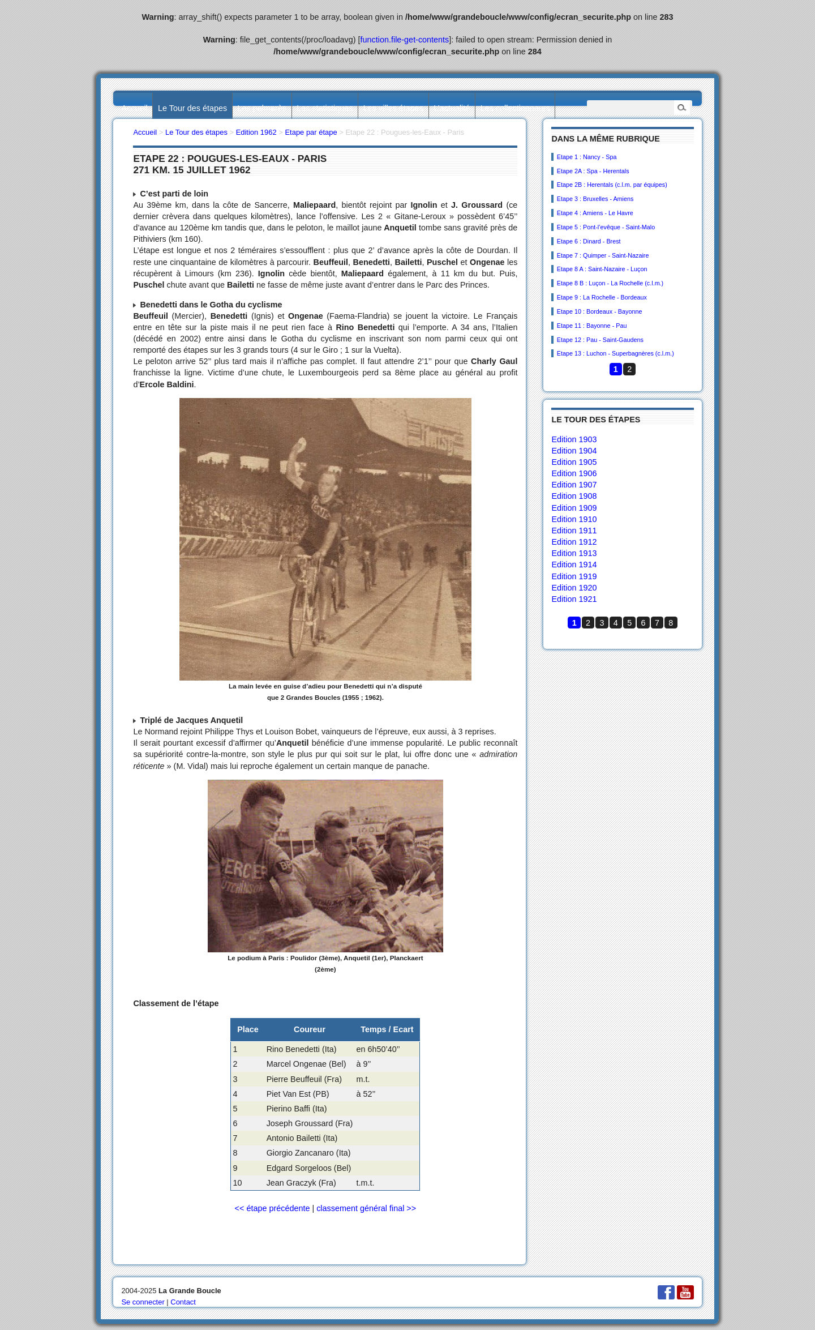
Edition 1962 (256, 132)
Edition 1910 (574, 519)
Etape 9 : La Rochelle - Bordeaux (602, 297)
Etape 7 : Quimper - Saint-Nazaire (603, 255)
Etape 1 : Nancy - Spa (587, 156)
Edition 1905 (574, 462)
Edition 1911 (574, 530)
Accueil (134, 108)
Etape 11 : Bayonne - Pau (592, 325)
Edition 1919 (574, 576)
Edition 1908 (574, 496)
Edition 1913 (574, 553)
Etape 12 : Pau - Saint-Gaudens (600, 339)
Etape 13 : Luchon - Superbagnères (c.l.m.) (615, 353)
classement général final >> (366, 1208)
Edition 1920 (574, 587)
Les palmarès (262, 108)
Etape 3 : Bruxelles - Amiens (595, 198)
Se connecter (142, 1302)
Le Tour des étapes (192, 108)
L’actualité (452, 108)
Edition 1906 (574, 473)
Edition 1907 (574, 484)
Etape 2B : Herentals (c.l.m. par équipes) (612, 184)
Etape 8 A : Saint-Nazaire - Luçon (602, 269)
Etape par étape (311, 132)
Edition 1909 (574, 507)
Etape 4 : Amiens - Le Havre (595, 212)
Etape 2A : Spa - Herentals (593, 171)
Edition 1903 (574, 439)
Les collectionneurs (515, 108)
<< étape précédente (272, 1208)
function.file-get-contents (405, 39)
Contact (183, 1302)
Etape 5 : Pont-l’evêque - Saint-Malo (606, 227)
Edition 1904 (574, 450)
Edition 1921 (574, 599)
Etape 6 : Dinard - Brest (589, 241)
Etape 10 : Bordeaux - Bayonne (599, 311)
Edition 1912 (574, 541)
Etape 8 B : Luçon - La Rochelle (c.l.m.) (610, 283)
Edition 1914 (574, 564)
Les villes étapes (393, 108)
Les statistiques (325, 108)
